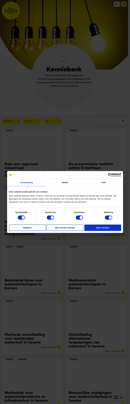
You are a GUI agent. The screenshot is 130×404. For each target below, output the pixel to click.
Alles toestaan (102, 228)
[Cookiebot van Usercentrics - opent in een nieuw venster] (110, 175)
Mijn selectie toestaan (65, 228)
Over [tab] (103, 182)
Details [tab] (65, 182)
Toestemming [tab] (26, 182)
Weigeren (27, 228)
